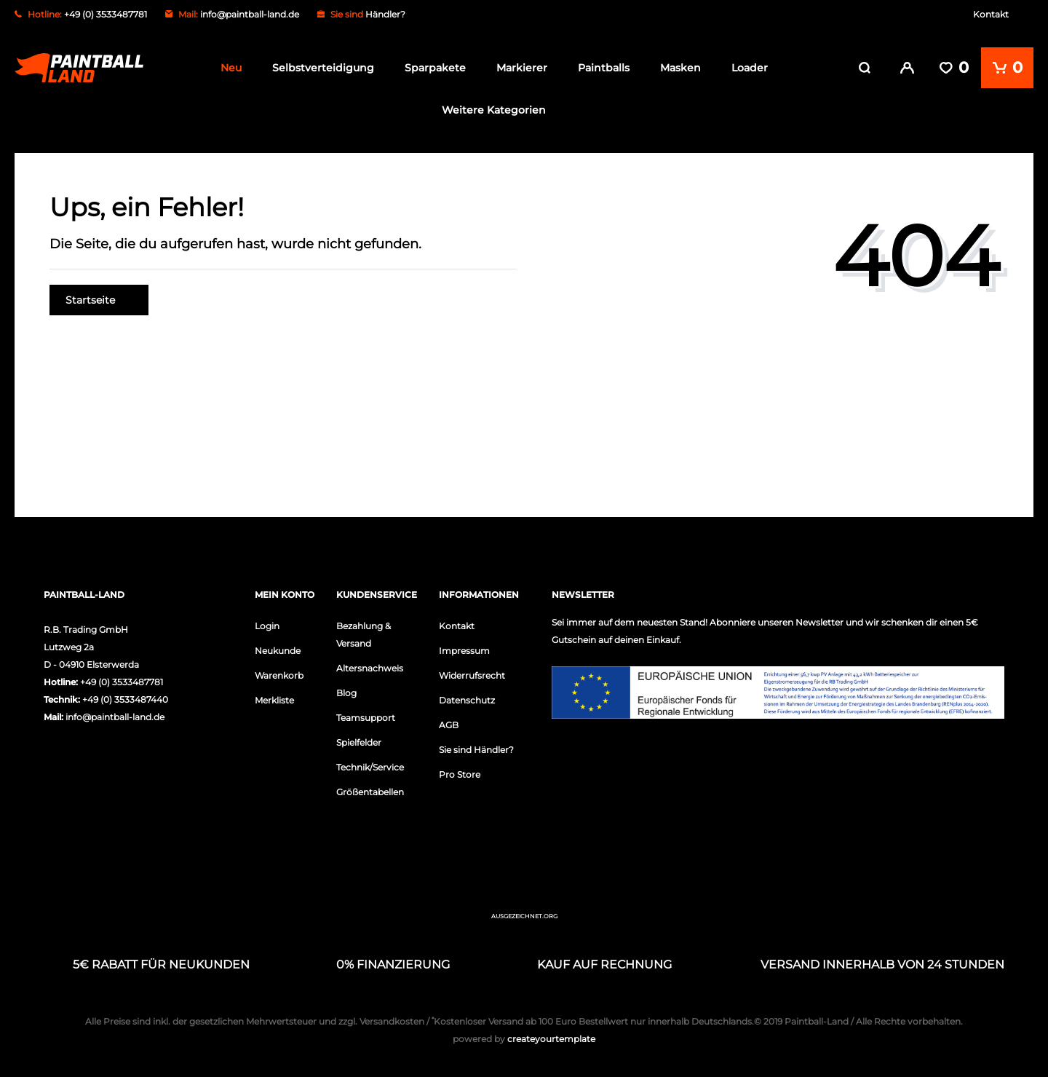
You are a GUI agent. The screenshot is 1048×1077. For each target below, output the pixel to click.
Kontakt (991, 14)
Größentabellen (370, 791)
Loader (749, 67)
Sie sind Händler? (476, 749)
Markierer (521, 67)
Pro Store (459, 774)
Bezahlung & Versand (363, 634)
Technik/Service (370, 767)
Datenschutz (467, 700)
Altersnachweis (369, 668)
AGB (448, 724)
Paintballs (604, 67)
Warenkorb (279, 675)
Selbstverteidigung (323, 67)
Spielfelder (358, 742)
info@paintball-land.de (249, 14)
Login (267, 625)
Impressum (464, 650)
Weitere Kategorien (494, 110)
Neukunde (278, 650)
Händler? (385, 14)
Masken (680, 67)
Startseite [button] (99, 300)
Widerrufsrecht (472, 675)
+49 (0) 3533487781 (121, 681)
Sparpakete (435, 67)
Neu (231, 67)
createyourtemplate (524, 1038)
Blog (346, 692)
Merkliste (274, 700)
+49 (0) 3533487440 (125, 699)
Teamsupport (365, 717)
